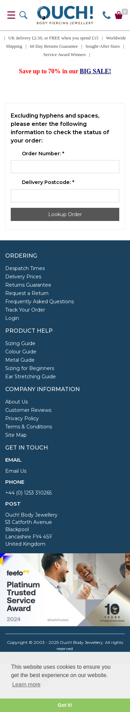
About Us (16, 402)
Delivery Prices (23, 277)
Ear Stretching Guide (30, 376)
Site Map (16, 435)
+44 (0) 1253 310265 (28, 493)
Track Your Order (25, 310)
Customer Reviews (28, 410)
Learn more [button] (26, 684)
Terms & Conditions (28, 427)
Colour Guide (20, 352)
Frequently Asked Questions (39, 301)
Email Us (15, 471)
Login (12, 318)
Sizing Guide (20, 343)
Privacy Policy (22, 418)
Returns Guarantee (28, 285)
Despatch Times (25, 268)
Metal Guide (20, 360)
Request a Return (27, 293)
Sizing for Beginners (29, 368)
